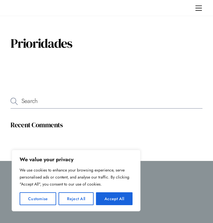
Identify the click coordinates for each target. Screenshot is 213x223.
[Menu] (199, 8)
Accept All (114, 199)
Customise (38, 199)
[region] (76, 180)
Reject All (76, 199)
